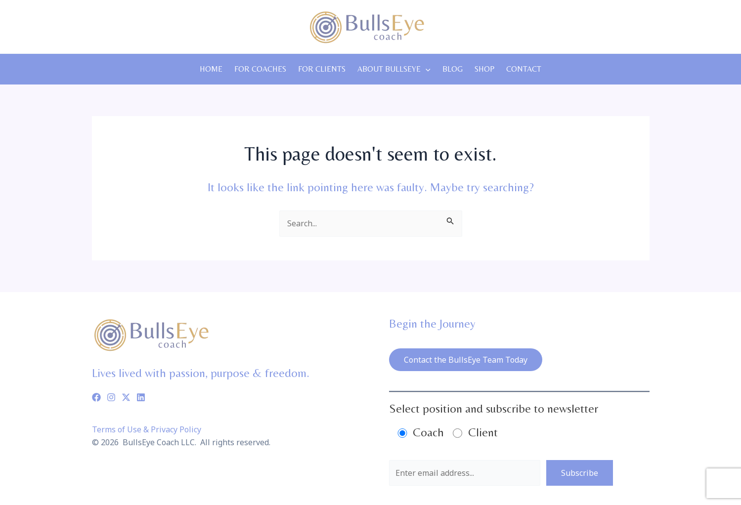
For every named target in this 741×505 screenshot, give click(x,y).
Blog (452, 69)
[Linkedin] (140, 397)
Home (211, 69)
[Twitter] (126, 397)
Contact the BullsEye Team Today (465, 359)
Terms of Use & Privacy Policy (146, 429)
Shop (484, 69)
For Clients (322, 69)
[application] (426, 69)
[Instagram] (111, 397)
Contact (523, 69)
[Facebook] (96, 397)
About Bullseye (394, 69)
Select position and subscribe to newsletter (493, 408)
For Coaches (260, 69)
